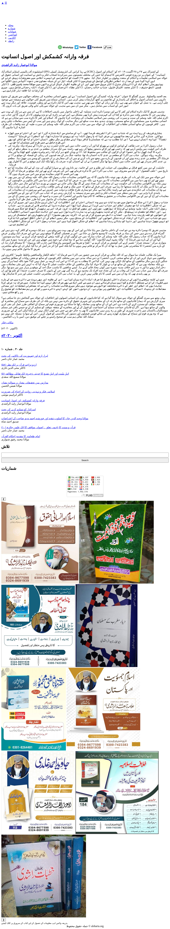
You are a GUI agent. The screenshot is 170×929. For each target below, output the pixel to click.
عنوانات (12, 31)
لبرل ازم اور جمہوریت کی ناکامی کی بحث (24, 355)
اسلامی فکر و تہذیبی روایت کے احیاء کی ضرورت (28, 391)
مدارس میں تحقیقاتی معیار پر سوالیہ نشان (24, 382)
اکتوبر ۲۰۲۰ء (11, 335)
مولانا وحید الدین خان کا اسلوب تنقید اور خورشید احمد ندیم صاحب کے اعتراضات (44, 418)
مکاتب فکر (7, 322)
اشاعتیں (12, 34)
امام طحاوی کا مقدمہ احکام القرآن (20, 436)
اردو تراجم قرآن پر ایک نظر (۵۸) (19, 364)
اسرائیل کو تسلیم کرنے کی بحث (18, 409)
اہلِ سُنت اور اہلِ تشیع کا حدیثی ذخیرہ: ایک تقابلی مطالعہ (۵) (35, 373)
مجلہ (10, 25)
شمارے (11, 28)
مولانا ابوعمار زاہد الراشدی (19, 65)
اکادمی (12, 37)
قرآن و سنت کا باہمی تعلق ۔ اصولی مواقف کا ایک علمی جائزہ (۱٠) (38, 427)
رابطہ (11, 41)
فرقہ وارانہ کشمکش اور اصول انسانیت (23, 400)
